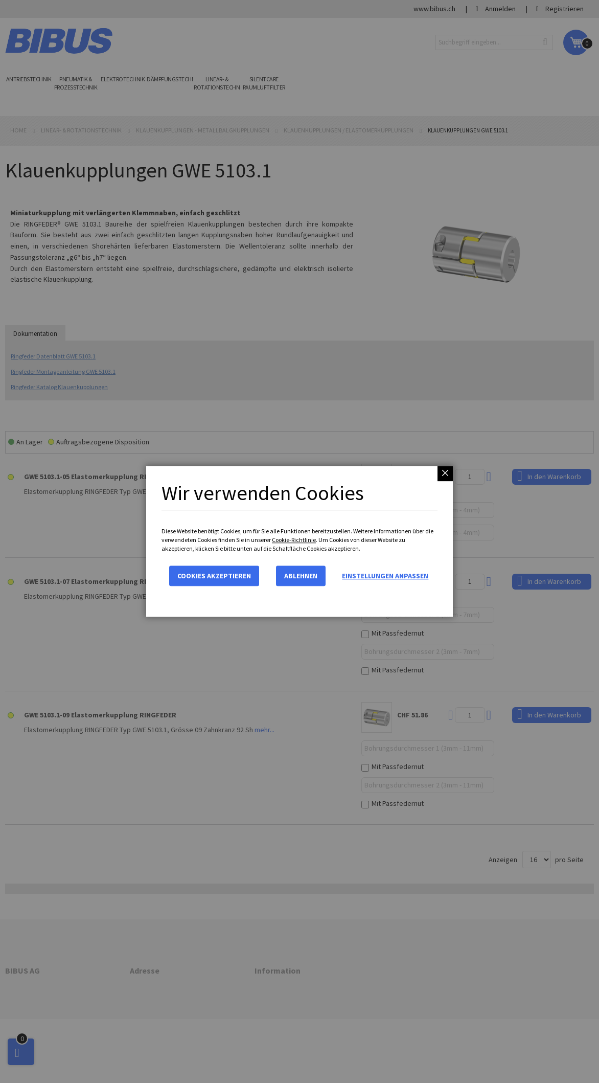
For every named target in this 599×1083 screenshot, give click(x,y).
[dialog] (299, 541)
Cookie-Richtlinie (294, 540)
